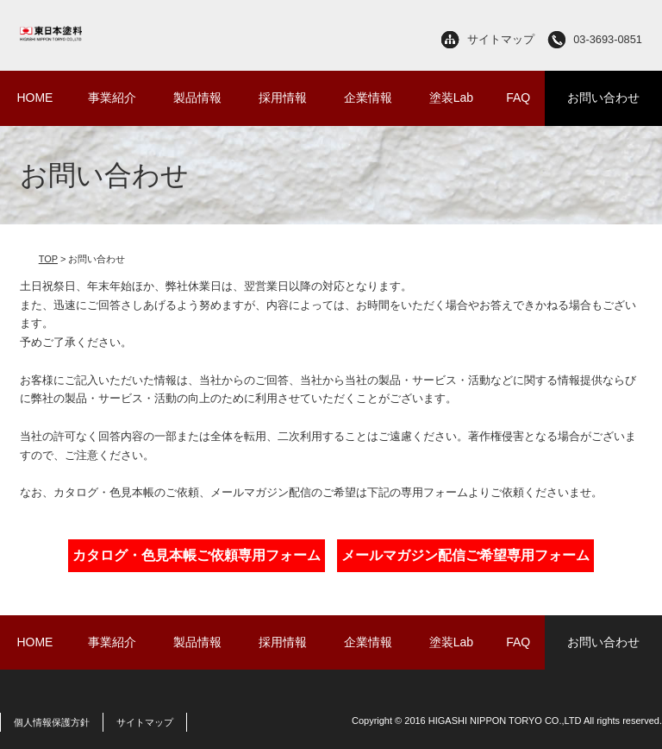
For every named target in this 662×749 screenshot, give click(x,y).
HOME (34, 97)
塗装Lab (451, 97)
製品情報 (197, 97)
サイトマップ (500, 39)
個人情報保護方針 (52, 722)
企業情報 (368, 97)
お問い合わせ (603, 97)
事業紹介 (112, 97)
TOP (48, 259)
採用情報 (283, 97)
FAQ (518, 97)
